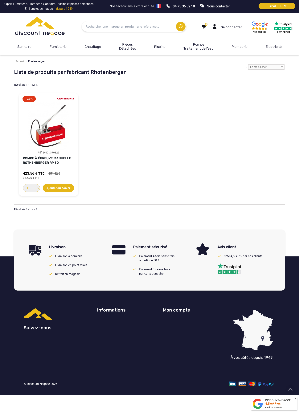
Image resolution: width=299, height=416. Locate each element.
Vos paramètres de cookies (115, 351)
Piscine (160, 47)
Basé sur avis (273, 407)
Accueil (19, 61)
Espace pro (277, 6)
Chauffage (92, 47)
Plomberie (239, 47)
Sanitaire (24, 47)
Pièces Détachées (127, 46)
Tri (245, 67)
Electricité (274, 47)
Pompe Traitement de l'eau (198, 46)
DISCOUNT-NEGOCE (278, 400)
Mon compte (176, 310)
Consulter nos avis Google (114, 320)
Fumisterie (58, 47)
